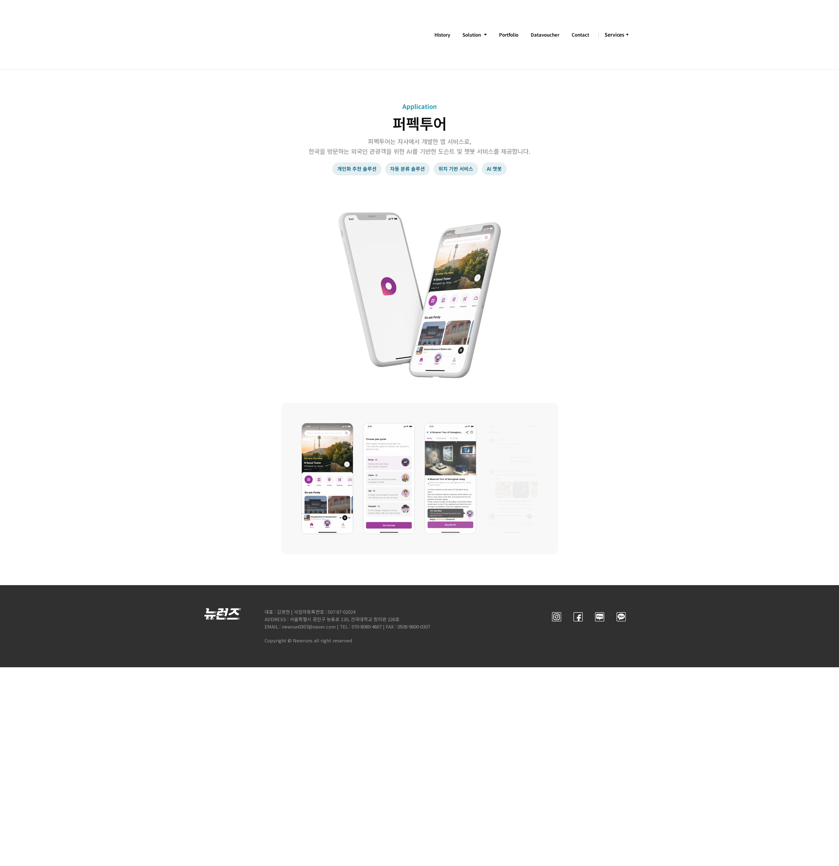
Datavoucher (543, 34)
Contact (579, 34)
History (433, 34)
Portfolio (504, 34)
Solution (467, 34)
